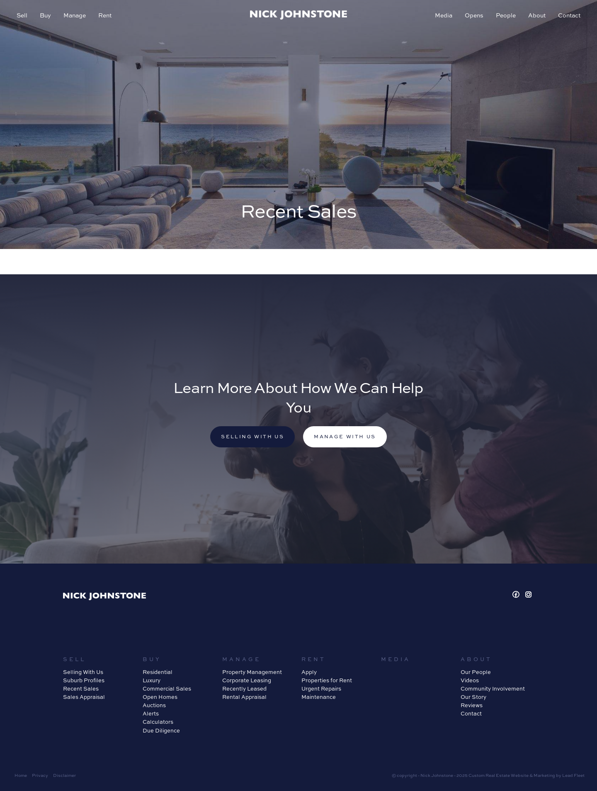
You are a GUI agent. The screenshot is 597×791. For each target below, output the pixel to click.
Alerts (151, 713)
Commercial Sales (167, 688)
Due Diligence (161, 730)
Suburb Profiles (83, 680)
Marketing (544, 775)
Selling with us (252, 436)
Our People (476, 672)
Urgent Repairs (321, 688)
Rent (105, 15)
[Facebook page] (517, 595)
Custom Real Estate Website (498, 775)
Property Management (252, 672)
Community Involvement (493, 688)
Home (21, 775)
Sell (22, 15)
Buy (45, 15)
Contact (569, 15)
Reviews (472, 705)
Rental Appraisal (244, 697)
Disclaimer (64, 775)
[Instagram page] (528, 595)
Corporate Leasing (246, 680)
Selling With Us (83, 672)
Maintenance (318, 697)
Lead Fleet (573, 775)
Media (443, 15)
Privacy (40, 775)
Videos (470, 680)
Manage (74, 15)
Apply (309, 672)
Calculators (158, 721)
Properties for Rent (326, 680)
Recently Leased (244, 688)
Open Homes (160, 697)
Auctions (154, 705)
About (537, 15)
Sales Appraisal (84, 697)
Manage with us (345, 436)
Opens (474, 15)
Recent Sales (81, 688)
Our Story (473, 697)
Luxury (151, 680)
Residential (157, 672)
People (506, 15)
